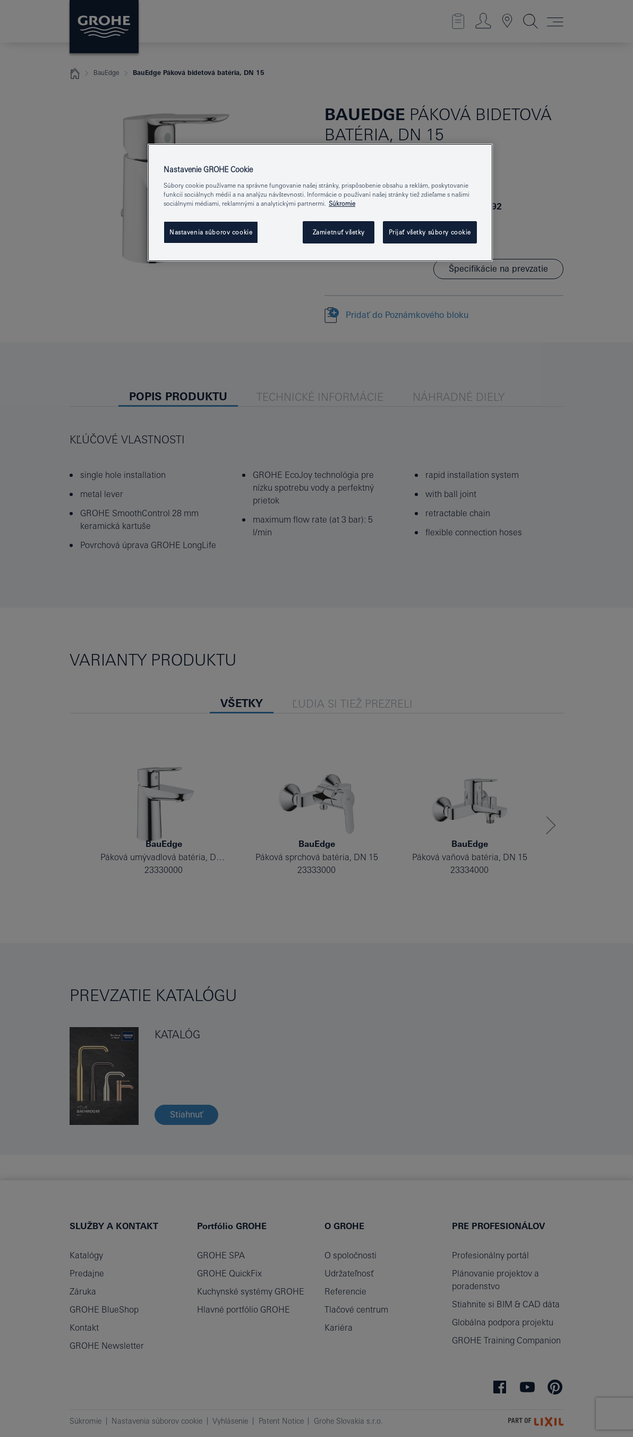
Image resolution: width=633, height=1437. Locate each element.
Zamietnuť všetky (339, 232)
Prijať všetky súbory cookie (430, 232)
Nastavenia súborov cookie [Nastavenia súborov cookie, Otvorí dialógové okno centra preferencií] (210, 232)
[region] (320, 203)
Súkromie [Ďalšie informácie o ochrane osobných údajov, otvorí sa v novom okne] (342, 203)
